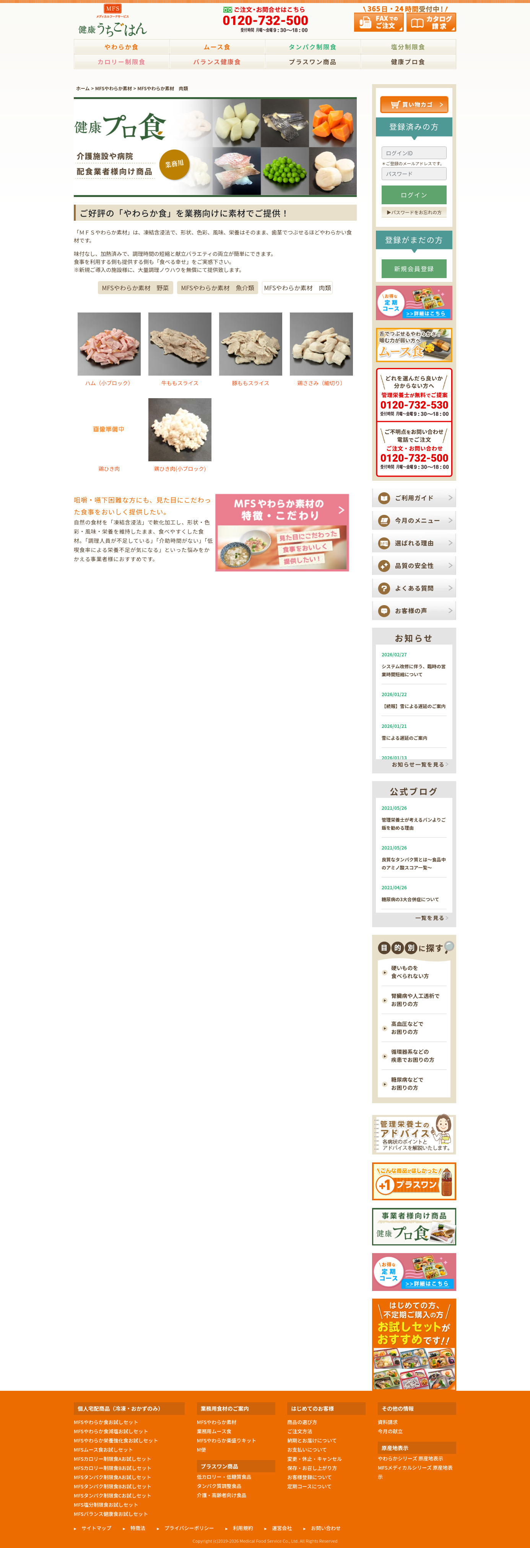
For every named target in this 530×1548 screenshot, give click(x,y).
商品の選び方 (302, 1422)
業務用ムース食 (214, 1431)
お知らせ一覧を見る (418, 764)
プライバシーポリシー (189, 1528)
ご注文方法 (299, 1431)
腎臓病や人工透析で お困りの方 (415, 1000)
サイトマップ (96, 1528)
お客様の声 (411, 610)
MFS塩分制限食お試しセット (106, 1504)
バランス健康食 (217, 61)
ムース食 (217, 46)
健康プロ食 (408, 61)
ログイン (414, 194)
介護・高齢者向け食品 (222, 1495)
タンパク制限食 (313, 46)
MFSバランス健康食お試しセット (111, 1513)
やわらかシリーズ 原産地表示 (410, 1458)
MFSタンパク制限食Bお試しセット (112, 1486)
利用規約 (243, 1528)
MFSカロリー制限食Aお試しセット (112, 1458)
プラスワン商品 (313, 61)
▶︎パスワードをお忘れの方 (414, 212)
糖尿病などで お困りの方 (407, 1083)
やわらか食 (121, 46)
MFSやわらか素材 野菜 (135, 287)
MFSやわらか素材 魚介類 (217, 287)
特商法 (137, 1528)
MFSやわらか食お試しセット (106, 1422)
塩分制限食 (408, 46)
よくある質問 (414, 588)
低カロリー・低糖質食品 (224, 1476)
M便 (201, 1449)
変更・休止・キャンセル (314, 1458)
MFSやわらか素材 (113, 88)
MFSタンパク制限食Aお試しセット (112, 1477)
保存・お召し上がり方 (312, 1467)
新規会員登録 (414, 268)
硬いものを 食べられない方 (410, 972)
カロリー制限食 (122, 61)
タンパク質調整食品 (219, 1485)
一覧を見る (430, 918)
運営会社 (282, 1528)
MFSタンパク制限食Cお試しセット (112, 1495)
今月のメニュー (418, 520)
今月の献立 (390, 1431)
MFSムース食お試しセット (103, 1449)
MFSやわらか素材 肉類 (162, 88)
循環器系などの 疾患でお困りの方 (412, 1055)
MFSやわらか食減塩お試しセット (111, 1431)
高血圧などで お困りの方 (407, 1027)
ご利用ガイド (414, 497)
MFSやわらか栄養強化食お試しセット (116, 1440)
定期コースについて (309, 1486)
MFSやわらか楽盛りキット (227, 1440)
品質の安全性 (414, 565)
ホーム (83, 88)
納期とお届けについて (312, 1440)
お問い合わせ (326, 1528)
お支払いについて (307, 1449)
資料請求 (388, 1422)
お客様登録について (309, 1477)
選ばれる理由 (414, 542)
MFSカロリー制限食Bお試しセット (112, 1467)
